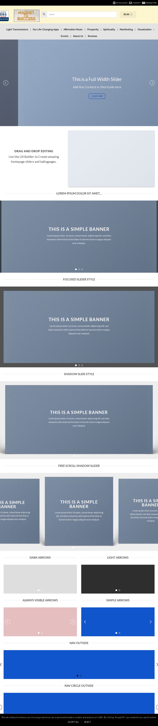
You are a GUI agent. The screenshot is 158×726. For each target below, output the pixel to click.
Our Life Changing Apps (46, 29)
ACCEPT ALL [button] (73, 722)
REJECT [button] (87, 722)
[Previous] (5, 82)
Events (64, 36)
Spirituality (109, 29)
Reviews (92, 36)
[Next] (152, 82)
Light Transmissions (17, 29)
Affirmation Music (73, 29)
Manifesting (126, 29)
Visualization (144, 29)
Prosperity (93, 29)
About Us (78, 36)
